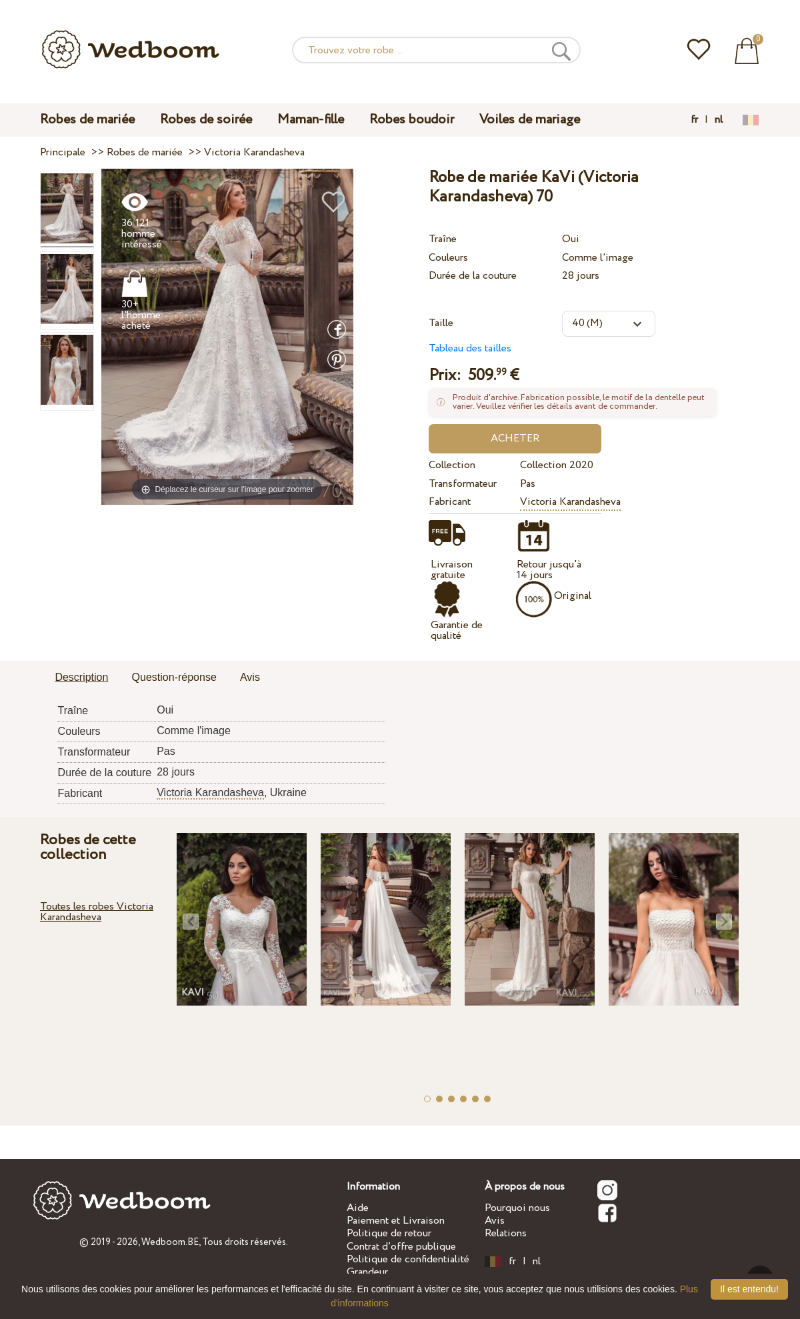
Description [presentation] (81, 677)
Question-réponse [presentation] (174, 677)
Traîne (443, 239)
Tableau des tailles (470, 348)
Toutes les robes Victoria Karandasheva (96, 912)
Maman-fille (310, 119)
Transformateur (463, 483)
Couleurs (448, 257)
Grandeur (367, 1272)
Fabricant (450, 501)
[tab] (81, 678)
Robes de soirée (206, 119)
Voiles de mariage (529, 119)
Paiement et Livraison (396, 1220)
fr (694, 120)
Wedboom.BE (170, 1242)
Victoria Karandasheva (570, 501)
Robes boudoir (411, 119)
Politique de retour (389, 1233)
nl (719, 120)
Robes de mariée (87, 119)
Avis (495, 1220)
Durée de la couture (473, 275)
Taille (441, 323)
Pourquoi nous (517, 1208)
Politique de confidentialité (408, 1259)
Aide (358, 1208)
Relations (506, 1233)
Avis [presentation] (250, 677)
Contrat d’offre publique (401, 1246)
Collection (452, 465)
